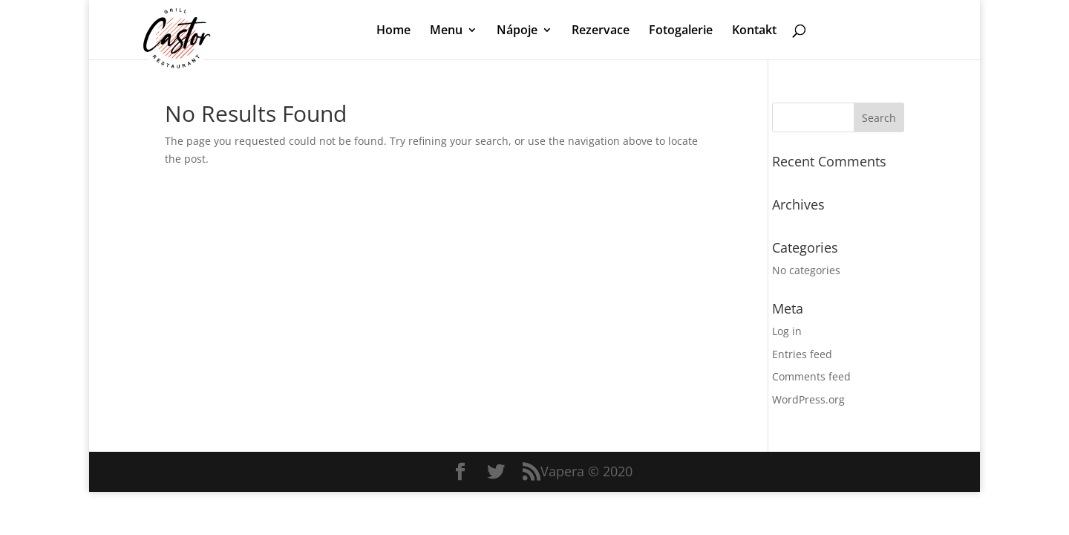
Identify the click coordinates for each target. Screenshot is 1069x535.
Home (393, 31)
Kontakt (754, 31)
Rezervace (601, 31)
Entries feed (802, 354)
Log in (787, 331)
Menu (446, 31)
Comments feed (811, 376)
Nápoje (517, 31)
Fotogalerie (681, 31)
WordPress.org (808, 399)
